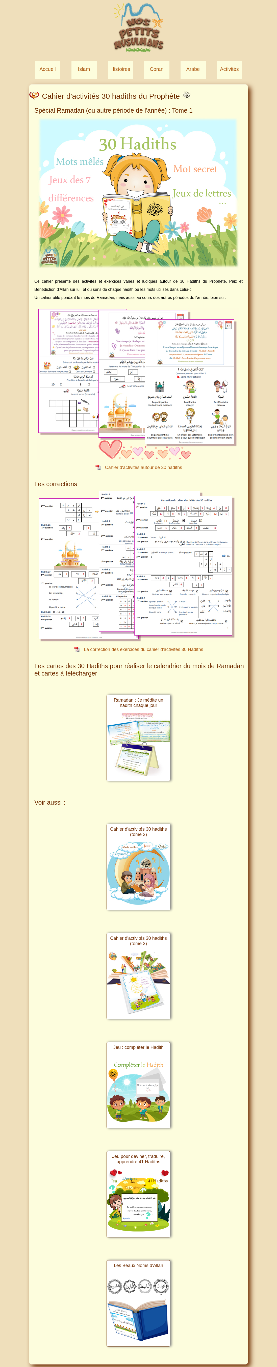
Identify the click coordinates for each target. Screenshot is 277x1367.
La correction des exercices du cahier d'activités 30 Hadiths (143, 649)
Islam (84, 69)
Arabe (193, 69)
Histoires (120, 69)
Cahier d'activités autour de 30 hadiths (143, 467)
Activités (229, 69)
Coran (156, 69)
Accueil (47, 69)
